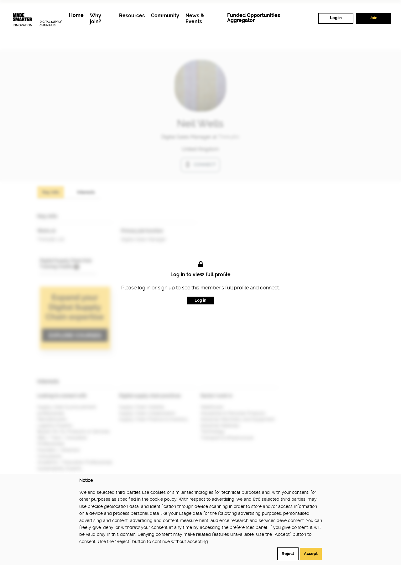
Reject (288, 553)
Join (374, 17)
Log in (336, 17)
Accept (311, 553)
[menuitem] (76, 15)
